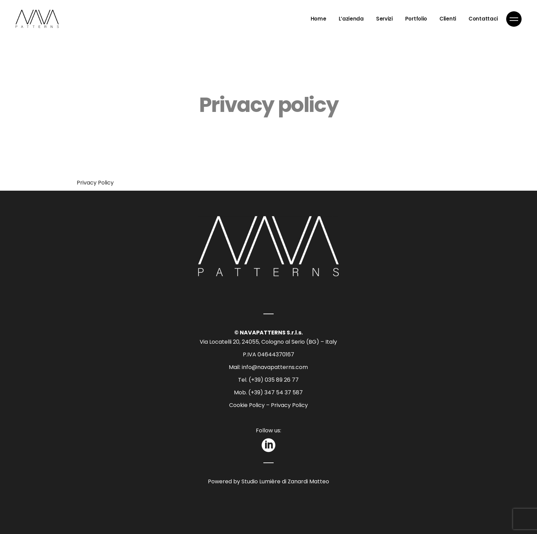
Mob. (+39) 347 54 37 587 (268, 392)
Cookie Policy (247, 405)
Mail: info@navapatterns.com (268, 367)
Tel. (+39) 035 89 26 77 (268, 380)
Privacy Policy (95, 183)
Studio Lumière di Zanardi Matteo (284, 481)
